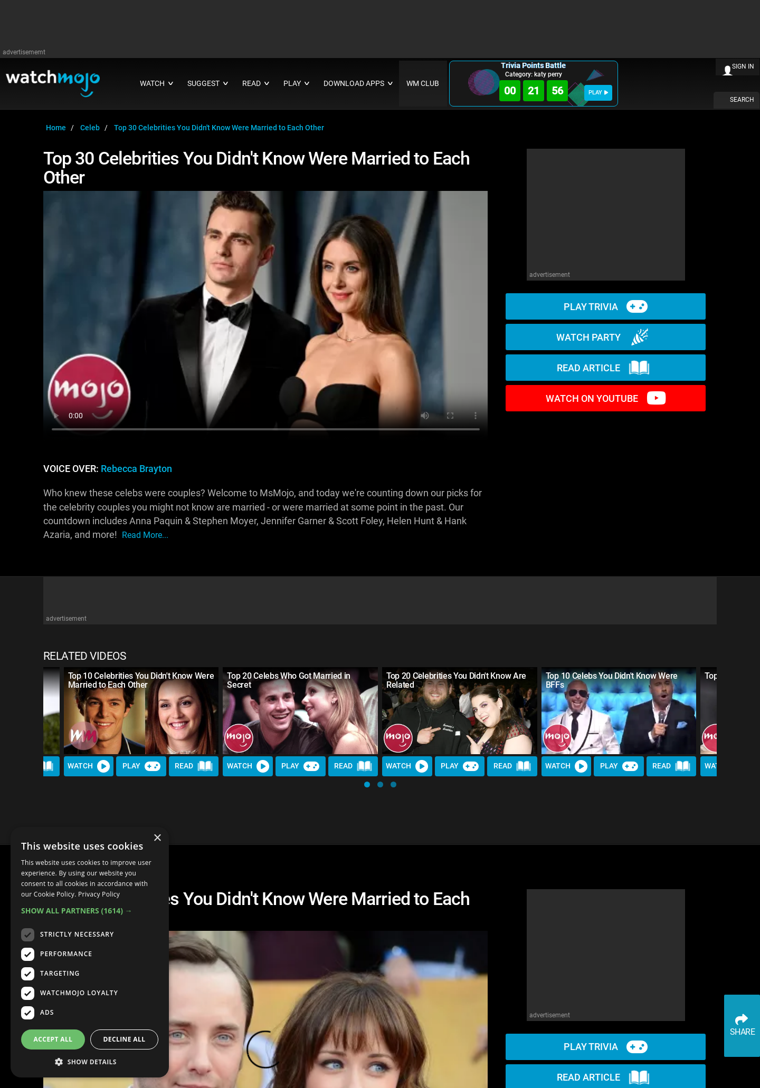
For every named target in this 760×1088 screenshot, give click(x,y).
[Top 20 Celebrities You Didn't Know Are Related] (459, 710)
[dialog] (90, 952)
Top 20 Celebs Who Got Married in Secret (288, 680)
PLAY (598, 92)
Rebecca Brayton (136, 469)
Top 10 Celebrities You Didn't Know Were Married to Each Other (141, 680)
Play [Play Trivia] (141, 766)
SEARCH (742, 99)
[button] (367, 784)
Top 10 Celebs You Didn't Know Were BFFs (612, 680)
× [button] (157, 838)
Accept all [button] (53, 1039)
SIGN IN (743, 66)
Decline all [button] (124, 1039)
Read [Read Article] (194, 766)
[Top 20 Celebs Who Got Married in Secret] (300, 710)
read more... (145, 535)
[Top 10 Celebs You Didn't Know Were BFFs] (619, 710)
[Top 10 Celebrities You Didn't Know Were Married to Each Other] (141, 710)
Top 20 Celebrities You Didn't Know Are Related (456, 680)
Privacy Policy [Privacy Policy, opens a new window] (99, 894)
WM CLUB (422, 83)
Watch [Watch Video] (89, 766)
